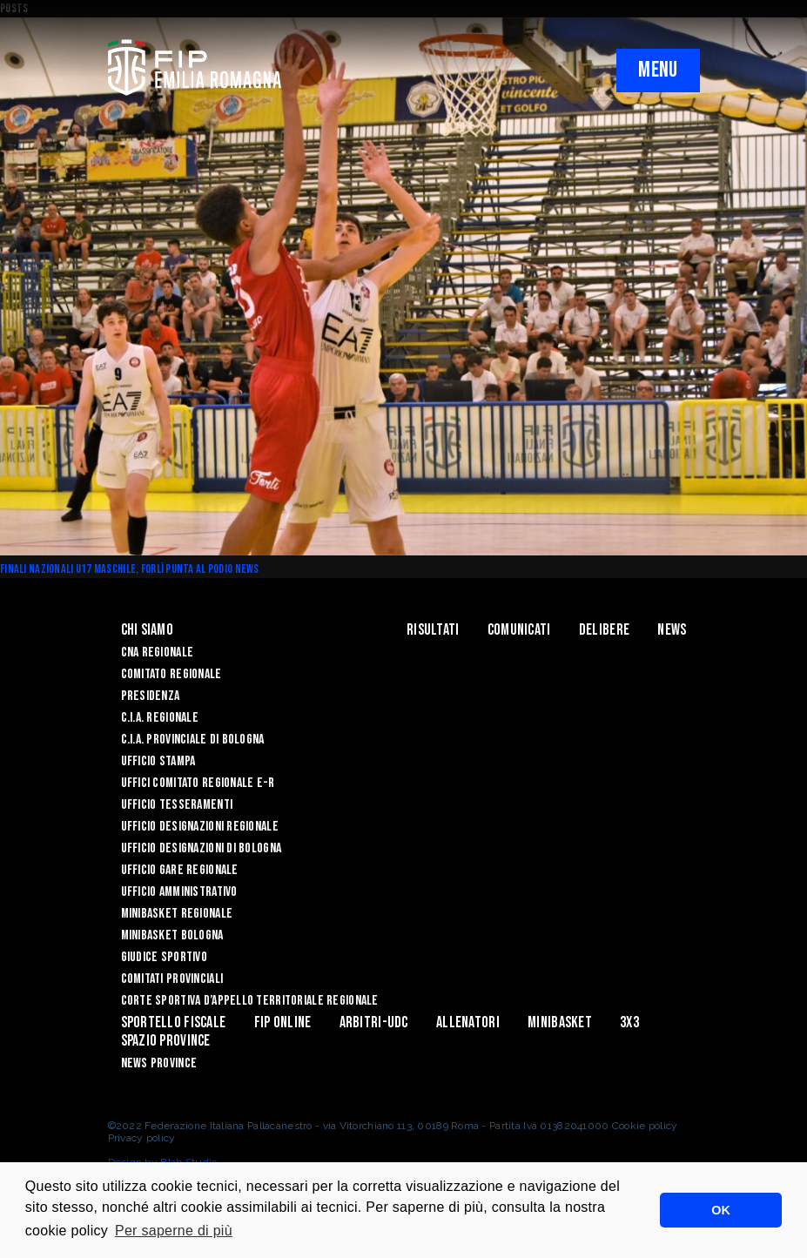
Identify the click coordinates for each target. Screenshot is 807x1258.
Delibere (604, 630)
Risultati (433, 630)
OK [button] (720, 1210)
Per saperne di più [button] (173, 1230)
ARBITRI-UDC (374, 1022)
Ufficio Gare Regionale (180, 870)
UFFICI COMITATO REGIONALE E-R (198, 783)
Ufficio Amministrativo (179, 892)
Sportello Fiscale (173, 1022)
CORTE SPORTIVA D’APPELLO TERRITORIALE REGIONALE (250, 1000)
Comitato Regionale (171, 674)
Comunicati (519, 630)
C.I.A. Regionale (159, 718)
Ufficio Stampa (158, 761)
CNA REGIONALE (157, 652)
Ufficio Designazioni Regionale (200, 826)
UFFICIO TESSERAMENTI (177, 805)
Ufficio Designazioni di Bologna (201, 848)
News (247, 569)
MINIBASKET (560, 1022)
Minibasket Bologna (172, 935)
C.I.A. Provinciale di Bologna (193, 739)
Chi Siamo (147, 630)
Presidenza (150, 696)
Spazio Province (166, 1041)
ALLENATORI (468, 1022)
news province (159, 1063)
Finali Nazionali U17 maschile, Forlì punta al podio (117, 569)
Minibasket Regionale (177, 913)
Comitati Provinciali (172, 979)
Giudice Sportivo (164, 957)
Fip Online (283, 1022)
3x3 (629, 1022)
